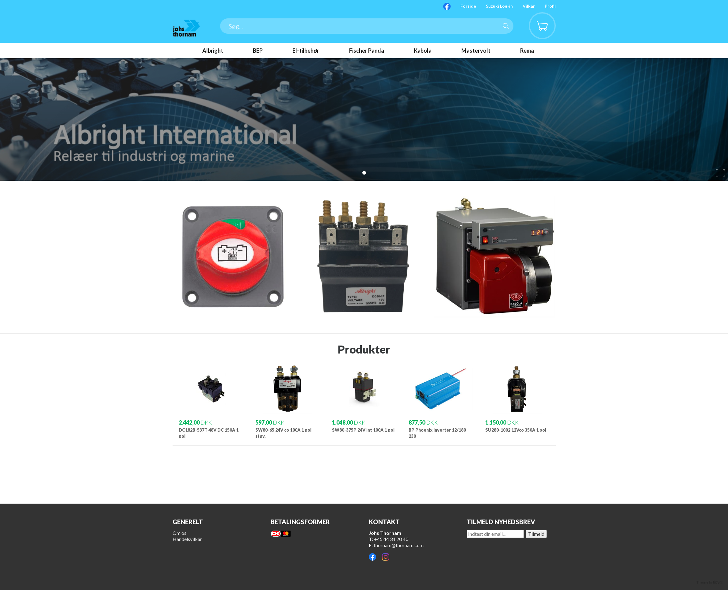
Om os (179, 533)
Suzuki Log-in (499, 6)
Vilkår (529, 6)
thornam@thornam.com (399, 545)
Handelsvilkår (187, 539)
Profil (550, 6)
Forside (468, 6)
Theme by (709, 582)
